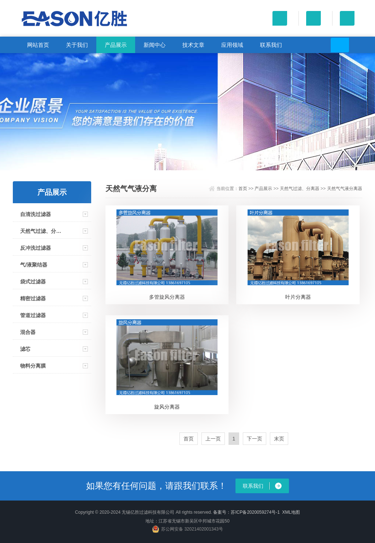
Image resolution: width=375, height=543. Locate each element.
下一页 (254, 439)
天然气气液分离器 (344, 188)
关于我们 (77, 45)
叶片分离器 (298, 297)
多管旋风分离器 (167, 297)
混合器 (28, 332)
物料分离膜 (33, 366)
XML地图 (291, 512)
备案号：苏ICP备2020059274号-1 (246, 512)
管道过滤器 (33, 315)
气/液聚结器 (33, 265)
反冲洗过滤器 (35, 248)
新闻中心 (155, 45)
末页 (279, 439)
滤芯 (25, 349)
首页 (242, 188)
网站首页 (38, 45)
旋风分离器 (167, 407)
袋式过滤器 (33, 281)
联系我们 (271, 45)
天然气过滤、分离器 (41, 231)
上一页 (213, 439)
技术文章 (193, 45)
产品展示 (116, 45)
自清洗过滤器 (35, 214)
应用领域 (232, 45)
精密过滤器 (33, 298)
